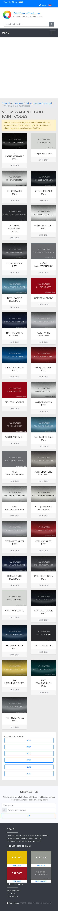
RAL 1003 (17, 859)
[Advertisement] (29, 68)
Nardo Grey (41, 874)
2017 (29, 773)
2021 (29, 747)
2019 (29, 760)
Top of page (13, 903)
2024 (29, 740)
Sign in (43, 5)
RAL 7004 (41, 859)
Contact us (11, 893)
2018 (29, 767)
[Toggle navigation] (52, 32)
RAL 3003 (17, 874)
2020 (29, 753)
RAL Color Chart (13, 890)
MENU (5, 32)
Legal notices (12, 896)
